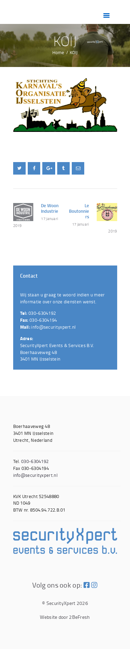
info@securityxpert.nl (53, 327)
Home (58, 52)
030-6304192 (42, 313)
